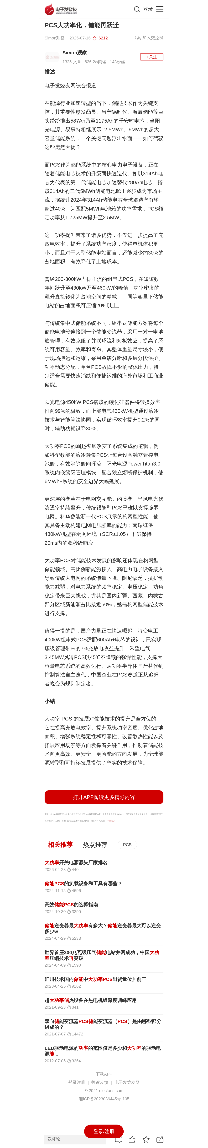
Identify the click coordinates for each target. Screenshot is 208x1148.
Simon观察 (74, 52)
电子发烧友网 (127, 1082)
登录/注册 (104, 1131)
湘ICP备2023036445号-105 (104, 1099)
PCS (127, 844)
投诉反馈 (99, 1082)
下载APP (104, 1074)
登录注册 (76, 1082)
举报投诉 (111, 821)
